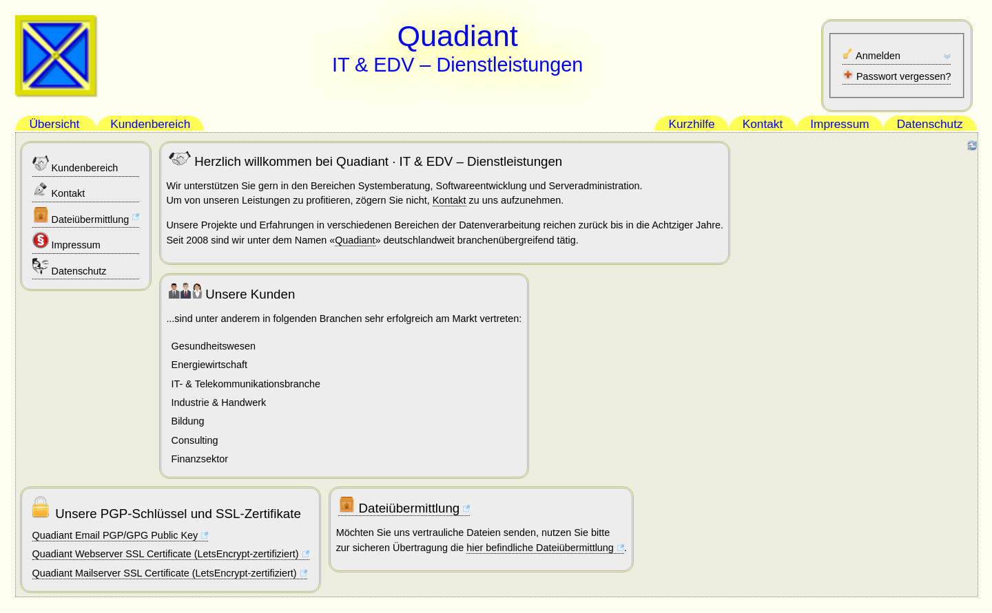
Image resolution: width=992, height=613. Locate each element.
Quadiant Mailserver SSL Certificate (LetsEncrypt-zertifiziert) (164, 573)
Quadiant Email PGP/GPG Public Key (115, 535)
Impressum (66, 241)
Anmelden (871, 54)
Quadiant (355, 240)
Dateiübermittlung (81, 215)
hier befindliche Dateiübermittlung (540, 547)
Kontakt (58, 189)
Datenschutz (69, 267)
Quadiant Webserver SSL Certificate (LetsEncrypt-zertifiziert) (165, 553)
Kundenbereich (75, 164)
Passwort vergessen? (897, 75)
